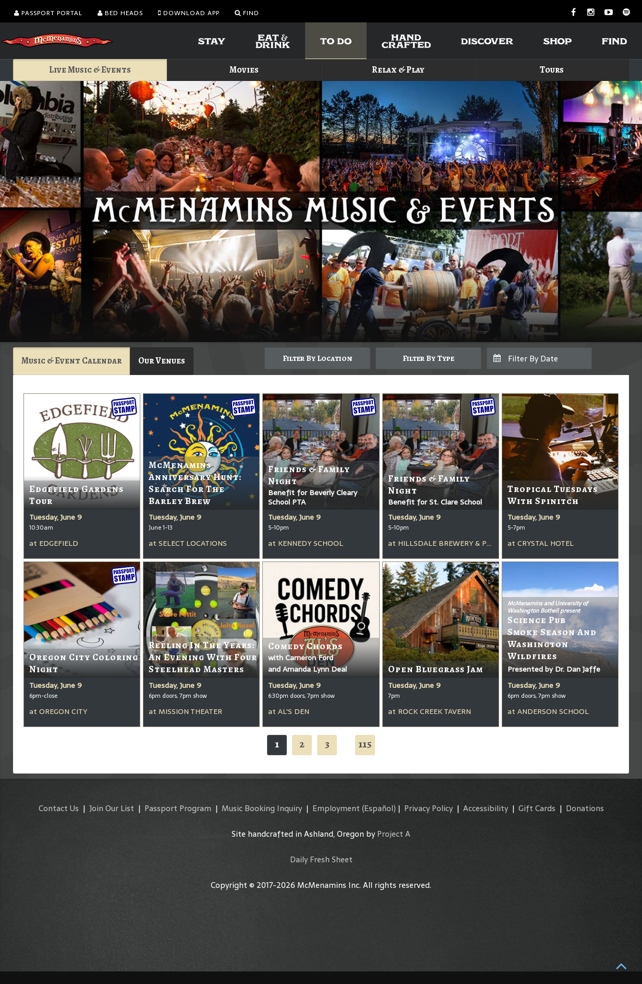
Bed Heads (120, 13)
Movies (244, 70)
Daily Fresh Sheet (321, 859)
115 (365, 744)
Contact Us (59, 808)
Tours (552, 70)
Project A (393, 833)
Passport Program (177, 808)
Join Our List (111, 808)
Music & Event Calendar (71, 361)
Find (247, 13)
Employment (336, 808)
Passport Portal (48, 13)
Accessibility (485, 808)
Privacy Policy (428, 808)
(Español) (379, 808)
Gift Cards (536, 808)
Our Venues (161, 361)
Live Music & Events (90, 70)
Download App (189, 13)
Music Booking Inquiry (262, 808)
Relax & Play (398, 70)
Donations (585, 808)
